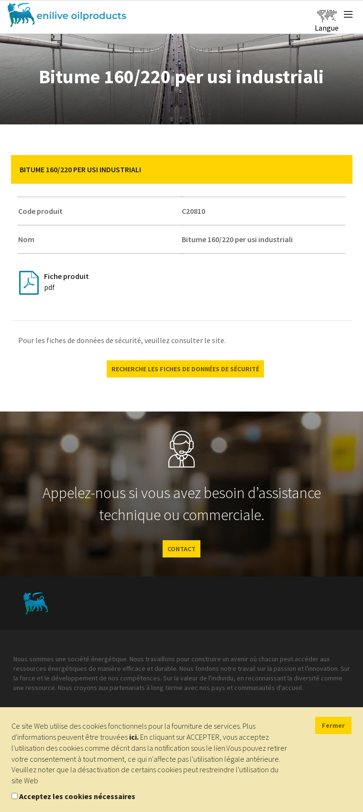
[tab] (181, 169)
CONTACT (181, 549)
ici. (134, 737)
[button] (338, 169)
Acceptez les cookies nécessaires (77, 796)
